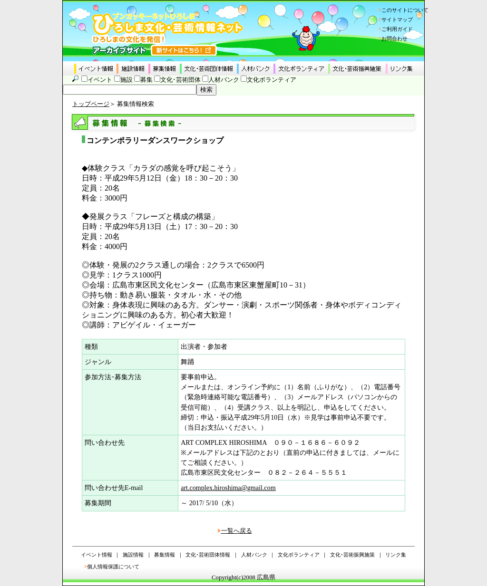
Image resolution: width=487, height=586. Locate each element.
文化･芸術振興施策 (352, 554)
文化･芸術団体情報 (207, 554)
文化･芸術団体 (180, 80)
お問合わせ (394, 38)
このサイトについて (405, 10)
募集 (146, 80)
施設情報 (133, 554)
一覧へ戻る (236, 531)
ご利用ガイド (397, 29)
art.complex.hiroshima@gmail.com (228, 487)
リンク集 (395, 554)
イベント (100, 80)
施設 (126, 80)
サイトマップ (397, 19)
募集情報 (164, 554)
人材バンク (223, 80)
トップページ (90, 104)
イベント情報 (96, 554)
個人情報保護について (113, 566)
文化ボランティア (271, 80)
